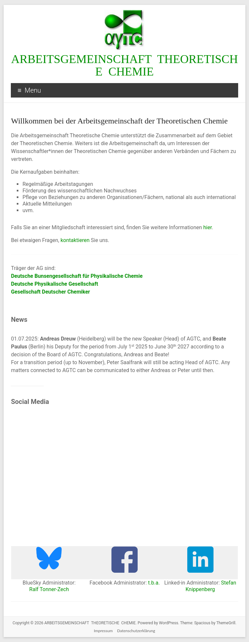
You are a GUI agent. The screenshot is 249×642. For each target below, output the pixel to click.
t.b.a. (154, 583)
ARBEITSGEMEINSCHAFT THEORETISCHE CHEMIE (124, 65)
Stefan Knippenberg (211, 586)
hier (207, 227)
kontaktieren (74, 240)
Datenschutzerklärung (136, 630)
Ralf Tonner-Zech (49, 589)
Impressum (103, 630)
